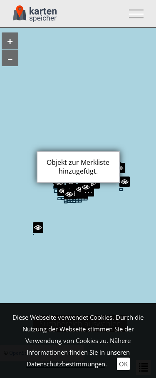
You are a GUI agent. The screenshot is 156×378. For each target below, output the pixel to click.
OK (123, 364)
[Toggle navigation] (134, 14)
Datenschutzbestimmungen (66, 364)
